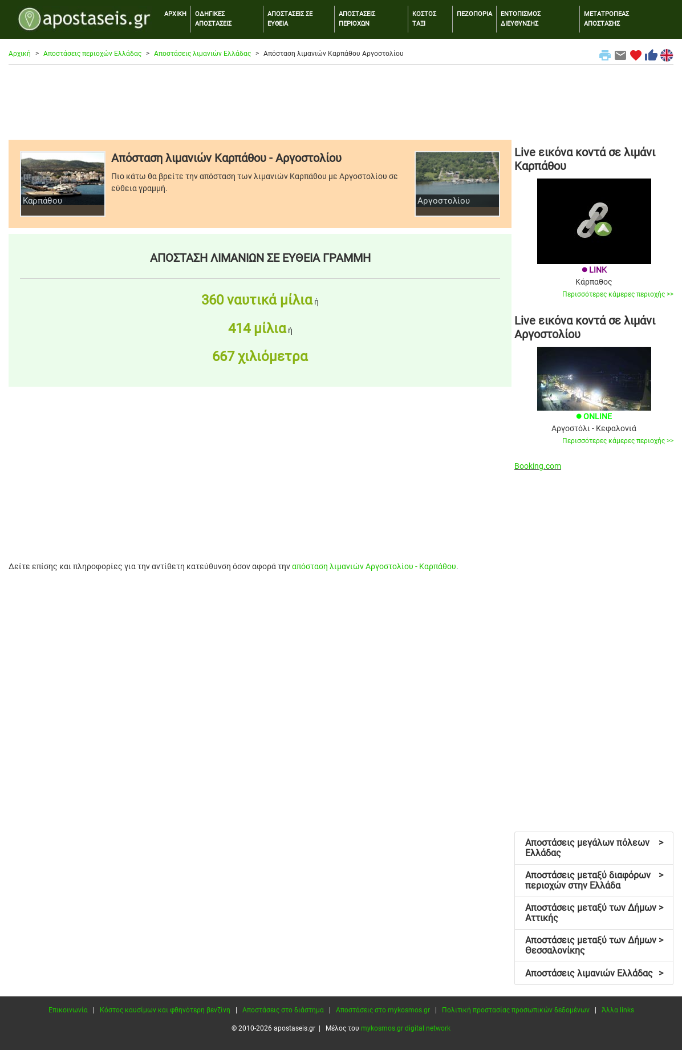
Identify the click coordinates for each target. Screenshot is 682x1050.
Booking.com (537, 466)
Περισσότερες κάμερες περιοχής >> (617, 294)
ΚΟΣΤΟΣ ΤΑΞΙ (424, 18)
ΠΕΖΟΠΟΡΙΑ (474, 14)
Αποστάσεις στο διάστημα (283, 1010)
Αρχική (20, 54)
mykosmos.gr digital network (405, 1028)
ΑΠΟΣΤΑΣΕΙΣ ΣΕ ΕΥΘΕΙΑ (289, 18)
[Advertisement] (341, 102)
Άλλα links (618, 1010)
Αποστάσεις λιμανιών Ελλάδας (202, 54)
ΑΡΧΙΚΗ (175, 14)
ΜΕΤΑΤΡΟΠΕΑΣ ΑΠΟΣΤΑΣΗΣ (606, 18)
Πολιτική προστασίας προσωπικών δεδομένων (516, 1010)
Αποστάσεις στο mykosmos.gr (383, 1010)
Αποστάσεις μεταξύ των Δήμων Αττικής (594, 912)
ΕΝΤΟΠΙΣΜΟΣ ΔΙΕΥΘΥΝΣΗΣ (521, 18)
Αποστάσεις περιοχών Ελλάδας (92, 54)
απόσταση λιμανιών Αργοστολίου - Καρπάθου (374, 566)
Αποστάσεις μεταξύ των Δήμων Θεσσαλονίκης (594, 945)
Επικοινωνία (68, 1010)
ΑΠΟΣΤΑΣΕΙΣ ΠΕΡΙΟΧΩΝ (357, 18)
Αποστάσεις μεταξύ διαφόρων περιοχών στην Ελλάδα (594, 880)
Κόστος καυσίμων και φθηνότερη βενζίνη (165, 1010)
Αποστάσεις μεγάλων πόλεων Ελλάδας (594, 847)
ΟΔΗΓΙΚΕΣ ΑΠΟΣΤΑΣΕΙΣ (213, 18)
